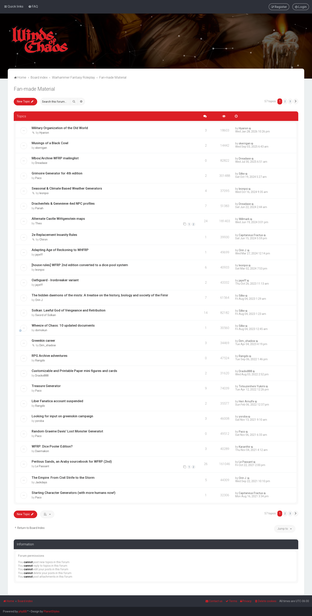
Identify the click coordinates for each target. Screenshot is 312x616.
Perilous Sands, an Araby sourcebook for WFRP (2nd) (72, 461)
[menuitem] (33, 6)
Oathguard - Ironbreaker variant (55, 280)
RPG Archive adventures (49, 355)
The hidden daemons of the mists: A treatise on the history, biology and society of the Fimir (100, 295)
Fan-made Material (34, 89)
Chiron (43, 239)
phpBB (23, 611)
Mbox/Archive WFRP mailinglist (55, 158)
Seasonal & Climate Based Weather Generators (67, 188)
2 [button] (285, 101)
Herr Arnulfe (246, 401)
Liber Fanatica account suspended (57, 401)
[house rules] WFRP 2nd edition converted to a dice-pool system (80, 265)
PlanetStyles (51, 611)
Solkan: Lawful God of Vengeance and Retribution (68, 310)
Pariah (39, 208)
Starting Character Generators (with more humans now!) (73, 492)
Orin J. (243, 250)
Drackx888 (42, 375)
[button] (295, 101)
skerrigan (41, 147)
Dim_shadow (47, 345)
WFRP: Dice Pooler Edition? (52, 446)
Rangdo (40, 360)
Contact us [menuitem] (213, 601)
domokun (41, 330)
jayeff (39, 254)
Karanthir (244, 446)
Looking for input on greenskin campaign (62, 416)
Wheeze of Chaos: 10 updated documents (63, 325)
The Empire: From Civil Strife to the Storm (63, 477)
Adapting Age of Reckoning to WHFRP (60, 250)
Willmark (244, 218)
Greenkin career (43, 340)
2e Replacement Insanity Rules (54, 235)
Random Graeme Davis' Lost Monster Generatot (67, 431)
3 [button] (290, 101)
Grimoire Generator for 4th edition (57, 173)
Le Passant (42, 466)
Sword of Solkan (45, 314)
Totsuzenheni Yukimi (252, 386)
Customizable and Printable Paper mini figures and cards (74, 371)
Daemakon (42, 451)
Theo (38, 223)
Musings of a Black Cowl (50, 143)
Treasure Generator (46, 386)
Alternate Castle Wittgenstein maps (58, 218)
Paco (38, 178)
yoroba (39, 420)
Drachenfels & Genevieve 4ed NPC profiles (63, 203)
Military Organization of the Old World (60, 128)
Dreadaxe (41, 162)
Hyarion (44, 132)
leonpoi (44, 193)
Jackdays (41, 482)
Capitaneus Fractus (251, 235)
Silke (242, 173)
